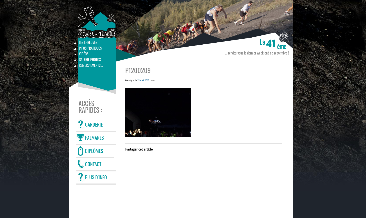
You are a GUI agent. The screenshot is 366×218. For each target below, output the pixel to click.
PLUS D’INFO (96, 177)
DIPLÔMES (94, 150)
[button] (158, 112)
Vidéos (83, 53)
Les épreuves (88, 42)
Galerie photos (90, 59)
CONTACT (93, 163)
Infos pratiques (90, 48)
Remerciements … (91, 65)
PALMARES (94, 137)
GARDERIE (94, 124)
